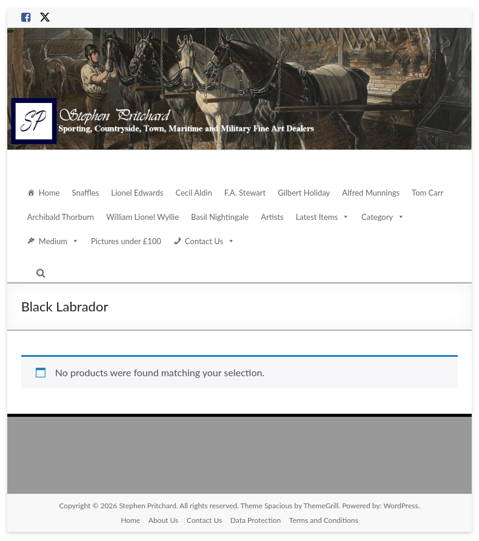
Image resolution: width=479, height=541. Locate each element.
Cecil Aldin (196, 192)
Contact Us (209, 241)
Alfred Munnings (374, 192)
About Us (162, 520)
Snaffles (86, 192)
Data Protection (255, 520)
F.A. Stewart (248, 192)
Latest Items (322, 217)
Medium (58, 241)
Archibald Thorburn (60, 216)
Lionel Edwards (139, 192)
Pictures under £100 (125, 240)
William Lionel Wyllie (142, 216)
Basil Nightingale (219, 216)
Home (49, 192)
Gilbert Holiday (307, 192)
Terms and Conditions (324, 520)
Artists (272, 216)
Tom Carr (431, 192)
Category (383, 217)
